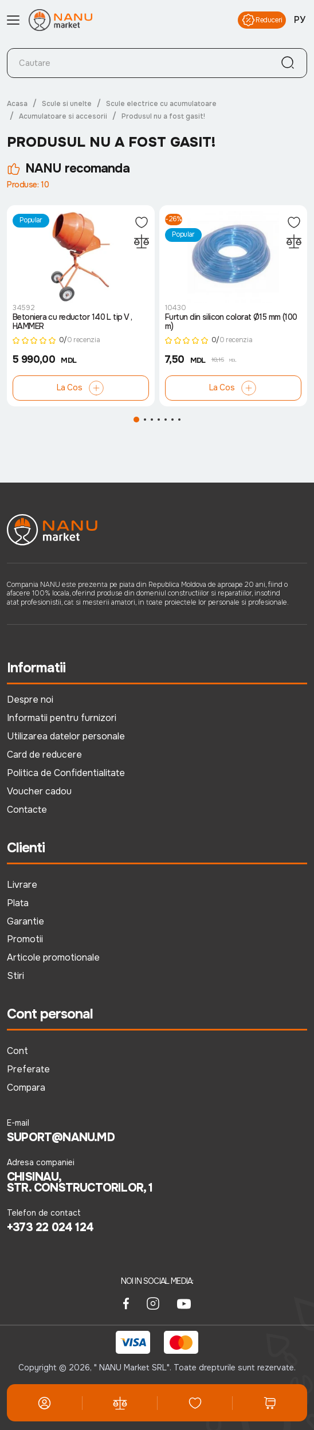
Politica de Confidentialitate (66, 773)
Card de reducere (44, 755)
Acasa (17, 103)
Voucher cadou (39, 791)
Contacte (27, 810)
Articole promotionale (53, 957)
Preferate (28, 1069)
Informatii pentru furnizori (61, 718)
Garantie (25, 921)
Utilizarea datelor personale (66, 736)
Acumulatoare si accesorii (63, 116)
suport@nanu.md (61, 1138)
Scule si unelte (67, 103)
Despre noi (30, 700)
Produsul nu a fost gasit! (163, 116)
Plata (18, 903)
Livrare (22, 885)
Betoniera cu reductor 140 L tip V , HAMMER (72, 322)
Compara (26, 1088)
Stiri (15, 976)
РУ (299, 20)
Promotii (25, 939)
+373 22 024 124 (50, 1228)
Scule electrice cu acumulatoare (161, 103)
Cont (17, 1051)
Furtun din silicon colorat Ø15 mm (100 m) (231, 322)
